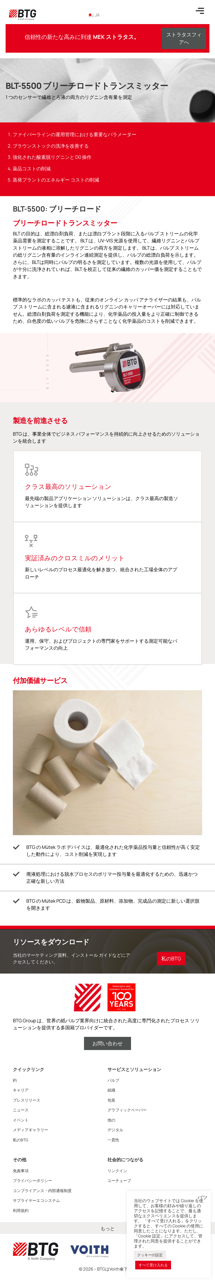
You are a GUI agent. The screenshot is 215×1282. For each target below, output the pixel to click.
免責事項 (21, 1170)
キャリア (21, 1090)
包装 (111, 1100)
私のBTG (20, 1139)
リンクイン (117, 1170)
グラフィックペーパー (127, 1110)
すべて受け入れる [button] (153, 1264)
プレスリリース (26, 1100)
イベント (21, 1120)
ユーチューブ (119, 1180)
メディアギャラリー (30, 1129)
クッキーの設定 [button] (150, 1254)
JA (93, 15)
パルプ (113, 1080)
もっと (108, 1228)
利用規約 (21, 1210)
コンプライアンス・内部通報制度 (42, 1190)
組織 (111, 1090)
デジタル (115, 1129)
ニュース (21, 1110)
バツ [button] (202, 1197)
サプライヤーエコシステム (36, 1200)
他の (111, 1120)
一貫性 (113, 1139)
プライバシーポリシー (32, 1180)
